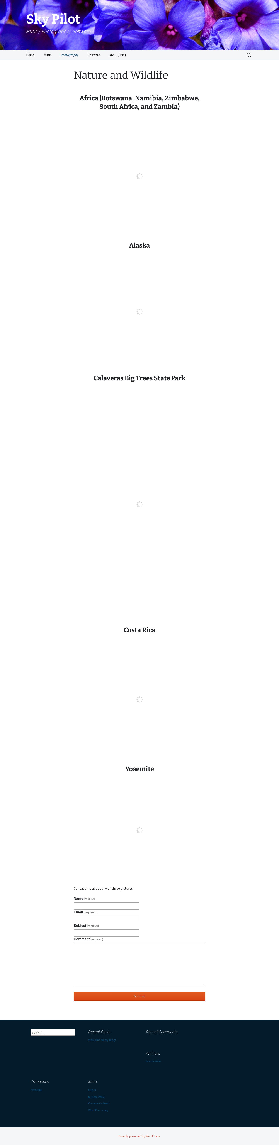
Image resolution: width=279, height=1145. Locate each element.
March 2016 (153, 1061)
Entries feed (96, 1096)
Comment (88, 939)
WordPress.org (98, 1110)
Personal (36, 1090)
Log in (92, 1090)
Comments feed (98, 1103)
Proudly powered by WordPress (139, 1136)
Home (30, 55)
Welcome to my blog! (102, 1040)
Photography (69, 55)
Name (85, 899)
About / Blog (117, 55)
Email (85, 912)
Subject (87, 926)
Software (94, 55)
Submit (139, 996)
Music (47, 55)
